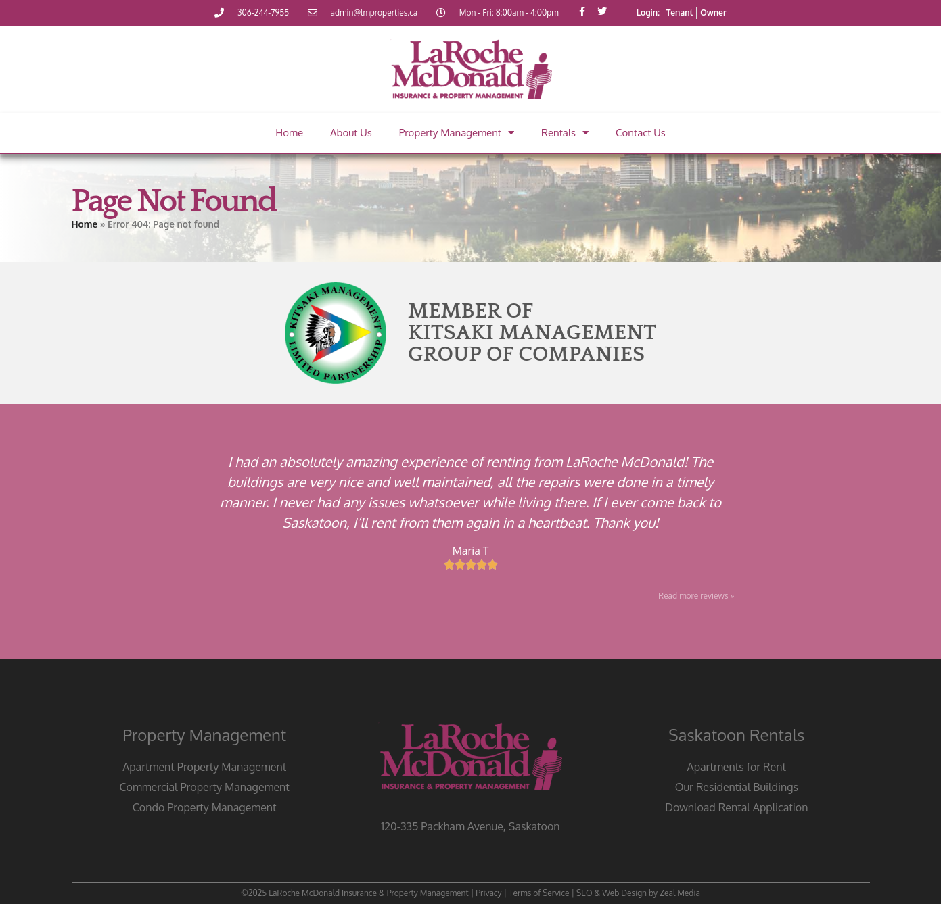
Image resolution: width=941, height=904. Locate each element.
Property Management (456, 133)
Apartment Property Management (204, 767)
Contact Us (641, 132)
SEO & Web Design (611, 893)
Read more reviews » (696, 596)
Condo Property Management (205, 807)
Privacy (488, 893)
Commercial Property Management (204, 787)
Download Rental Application (736, 807)
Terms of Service (539, 893)
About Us (351, 132)
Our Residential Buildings (736, 787)
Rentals (565, 133)
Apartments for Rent (736, 767)
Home (289, 132)
